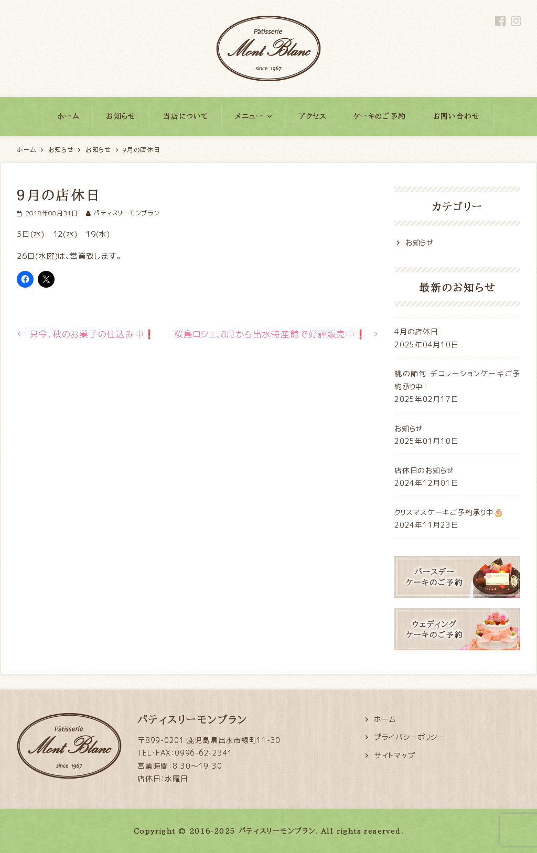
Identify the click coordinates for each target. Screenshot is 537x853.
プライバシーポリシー (409, 737)
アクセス (313, 116)
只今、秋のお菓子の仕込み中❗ (86, 334)
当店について (185, 116)
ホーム (68, 116)
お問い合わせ (456, 116)
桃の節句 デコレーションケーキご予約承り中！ (457, 379)
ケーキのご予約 (379, 116)
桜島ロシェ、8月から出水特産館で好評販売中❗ (276, 334)
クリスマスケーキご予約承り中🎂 (448, 512)
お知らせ (121, 116)
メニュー (249, 116)
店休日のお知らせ (424, 470)
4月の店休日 (416, 331)
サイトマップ (394, 755)
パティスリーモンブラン (126, 213)
